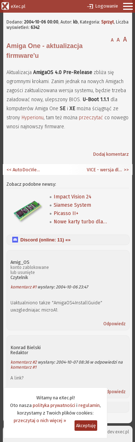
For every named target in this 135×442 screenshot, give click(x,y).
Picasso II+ (66, 213)
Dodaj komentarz (111, 154)
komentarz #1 (23, 286)
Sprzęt (107, 22)
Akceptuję (86, 425)
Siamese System (72, 205)
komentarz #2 (23, 362)
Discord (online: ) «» (46, 240)
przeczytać (91, 118)
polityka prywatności (54, 405)
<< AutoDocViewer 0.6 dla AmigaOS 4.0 (24, 169)
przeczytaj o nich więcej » (40, 420)
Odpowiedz (114, 323)
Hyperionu (33, 118)
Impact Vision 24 (72, 197)
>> (126, 169)
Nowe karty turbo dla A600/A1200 (81, 222)
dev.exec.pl (118, 431)
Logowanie (106, 6)
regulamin (89, 405)
